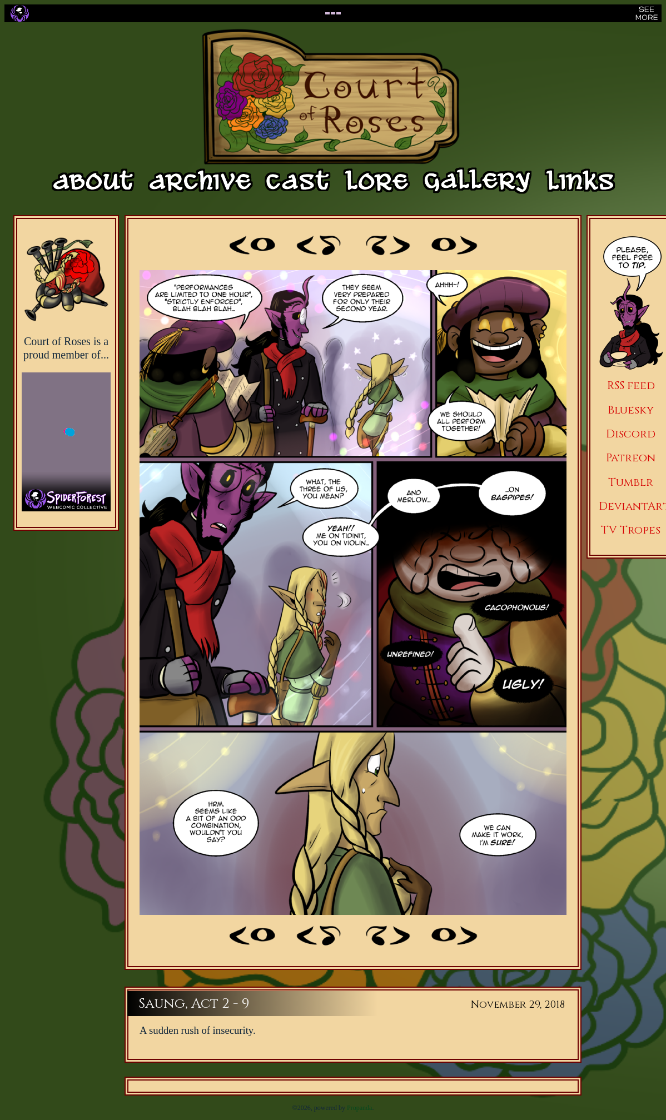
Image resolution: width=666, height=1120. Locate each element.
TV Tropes (630, 529)
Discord (630, 433)
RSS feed (631, 385)
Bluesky (631, 409)
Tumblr (630, 482)
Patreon (630, 457)
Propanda (359, 1108)
